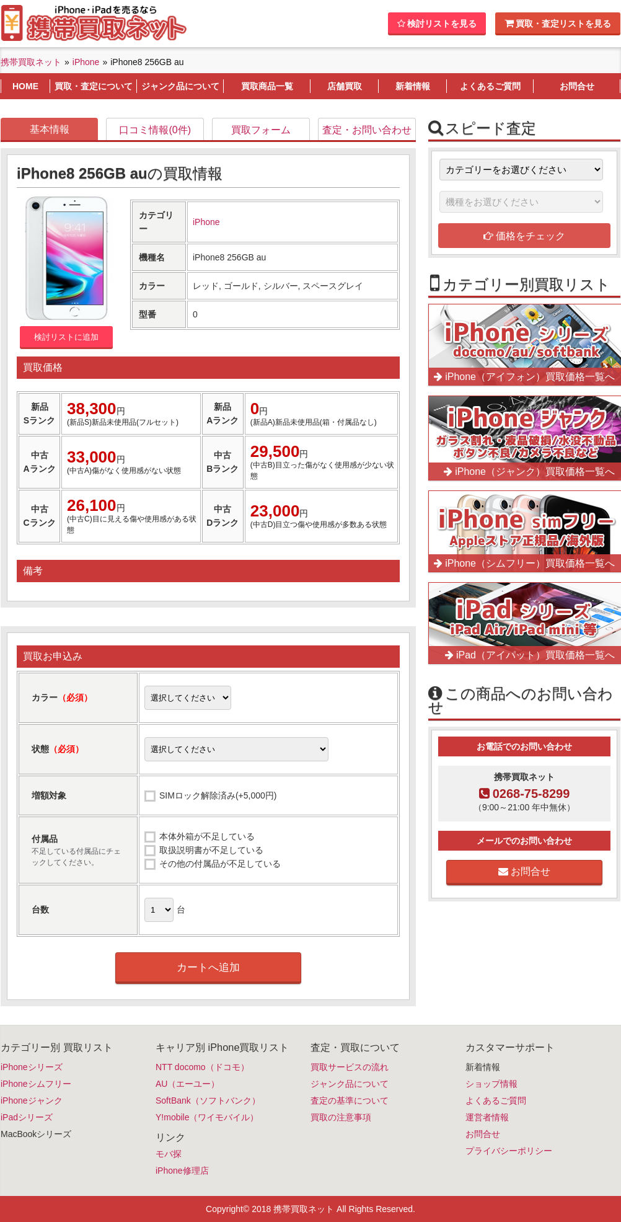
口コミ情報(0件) (155, 130)
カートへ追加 (208, 967)
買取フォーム (261, 130)
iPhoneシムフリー (36, 1084)
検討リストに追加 (66, 337)
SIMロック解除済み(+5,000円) (217, 795)
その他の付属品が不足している (220, 864)
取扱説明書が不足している (211, 850)
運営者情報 (487, 1117)
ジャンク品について (349, 1084)
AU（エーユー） (187, 1084)
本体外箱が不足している (207, 836)
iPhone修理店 (182, 1171)
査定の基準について (349, 1100)
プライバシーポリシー (508, 1151)
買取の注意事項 (340, 1117)
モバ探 (169, 1154)
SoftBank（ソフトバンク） (208, 1100)
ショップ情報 (491, 1084)
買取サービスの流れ (349, 1067)
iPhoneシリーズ (32, 1067)
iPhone (206, 222)
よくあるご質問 (495, 1100)
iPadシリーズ (27, 1117)
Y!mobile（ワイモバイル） (207, 1117)
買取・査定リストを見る (557, 23)
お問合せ (524, 871)
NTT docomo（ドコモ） (202, 1067)
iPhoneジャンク (32, 1100)
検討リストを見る (437, 24)
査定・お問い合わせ (367, 130)
